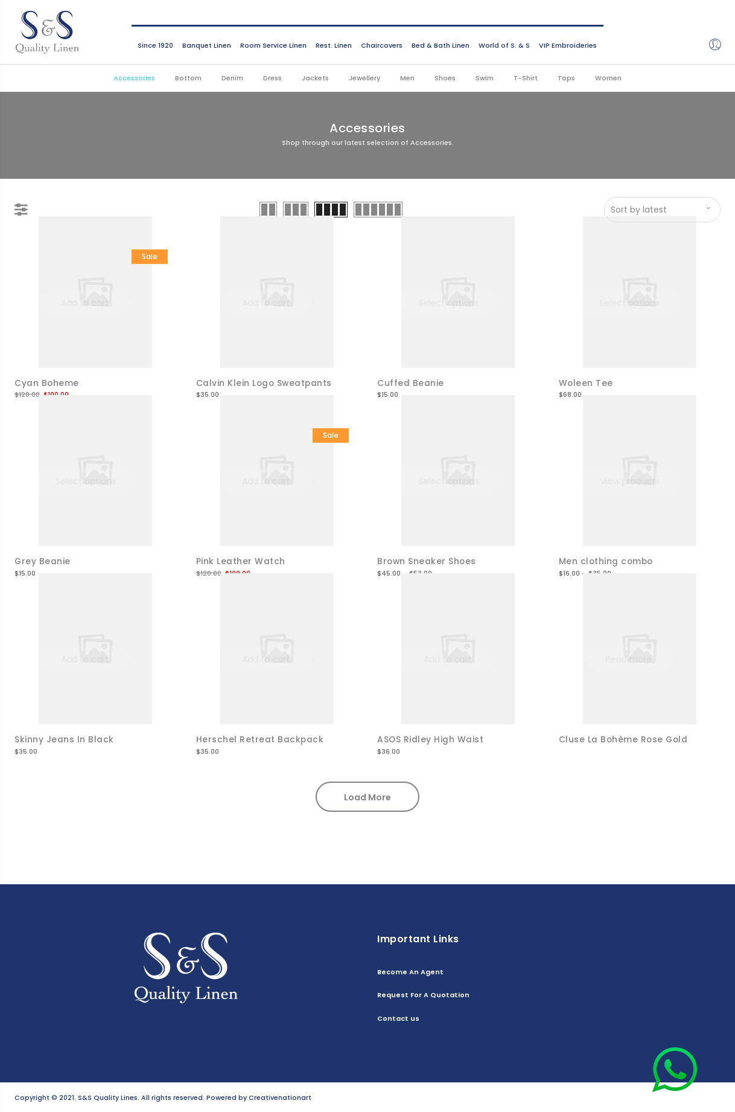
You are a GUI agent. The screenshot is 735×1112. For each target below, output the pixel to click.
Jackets (315, 78)
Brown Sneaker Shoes (427, 560)
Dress (272, 78)
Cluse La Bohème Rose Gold (624, 739)
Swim (485, 78)
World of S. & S (504, 45)
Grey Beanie (42, 560)
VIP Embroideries (568, 45)
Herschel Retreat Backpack (260, 739)
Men (407, 78)
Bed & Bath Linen (440, 45)
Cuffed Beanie (410, 383)
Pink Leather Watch (240, 560)
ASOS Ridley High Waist (430, 739)
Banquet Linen (206, 45)
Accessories (134, 78)
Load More (367, 796)
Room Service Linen (273, 45)
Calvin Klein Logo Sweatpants (265, 383)
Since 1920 (155, 45)
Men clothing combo (607, 560)
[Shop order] (662, 210)
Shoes (445, 78)
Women (608, 78)
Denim (232, 78)
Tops (566, 78)
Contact (706, 1096)
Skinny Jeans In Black (64, 739)
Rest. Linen (334, 45)
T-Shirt (526, 78)
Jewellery (364, 78)
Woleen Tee (586, 383)
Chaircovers (381, 45)
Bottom (188, 78)
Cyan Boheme (47, 383)
